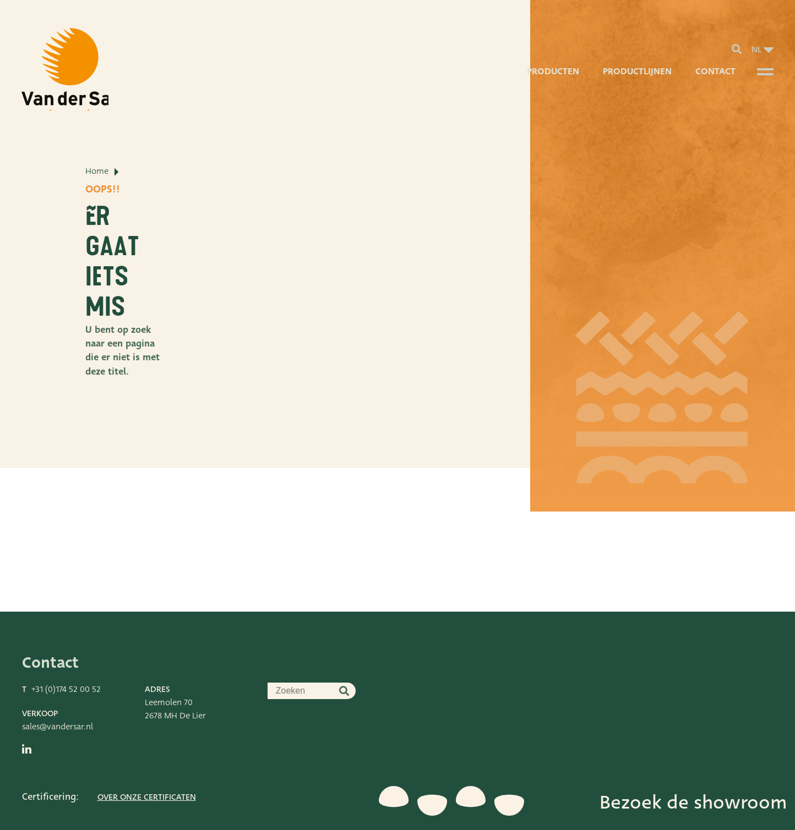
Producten (550, 79)
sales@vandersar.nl (57, 691)
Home (96, 220)
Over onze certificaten (146, 762)
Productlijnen (636, 79)
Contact (714, 79)
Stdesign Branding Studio (154, 816)
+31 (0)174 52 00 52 (66, 654)
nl (756, 53)
